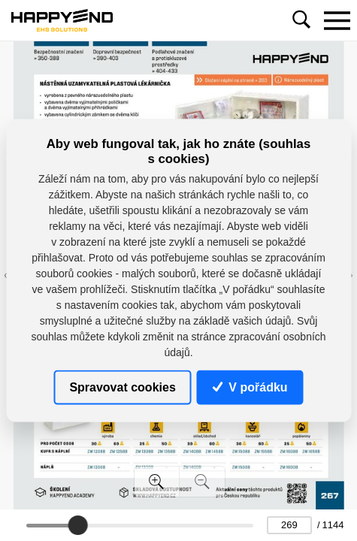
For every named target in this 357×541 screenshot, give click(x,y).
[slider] (78, 525)
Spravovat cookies (122, 386)
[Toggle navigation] (336, 20)
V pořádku (250, 386)
